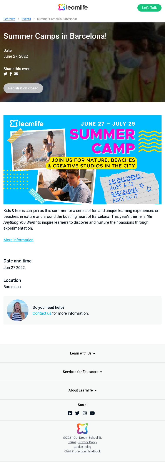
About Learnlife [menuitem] (80, 390)
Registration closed (23, 88)
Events (26, 19)
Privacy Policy (87, 442)
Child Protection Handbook (82, 451)
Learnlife (9, 19)
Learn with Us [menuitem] (80, 353)
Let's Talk (149, 8)
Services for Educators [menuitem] (80, 372)
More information (18, 240)
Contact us (42, 313)
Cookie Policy (83, 447)
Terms (72, 442)
